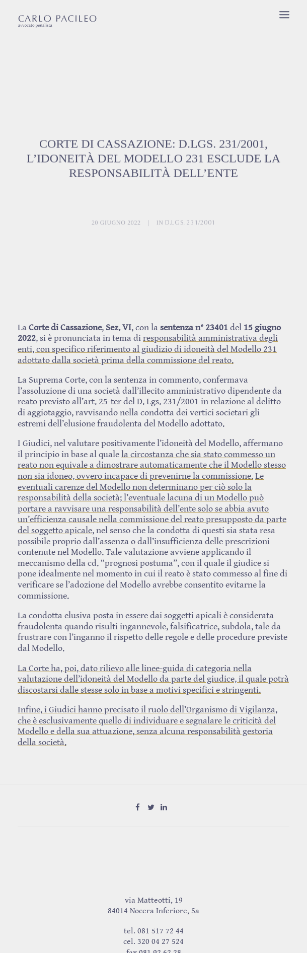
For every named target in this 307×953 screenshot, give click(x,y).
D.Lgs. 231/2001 (190, 238)
